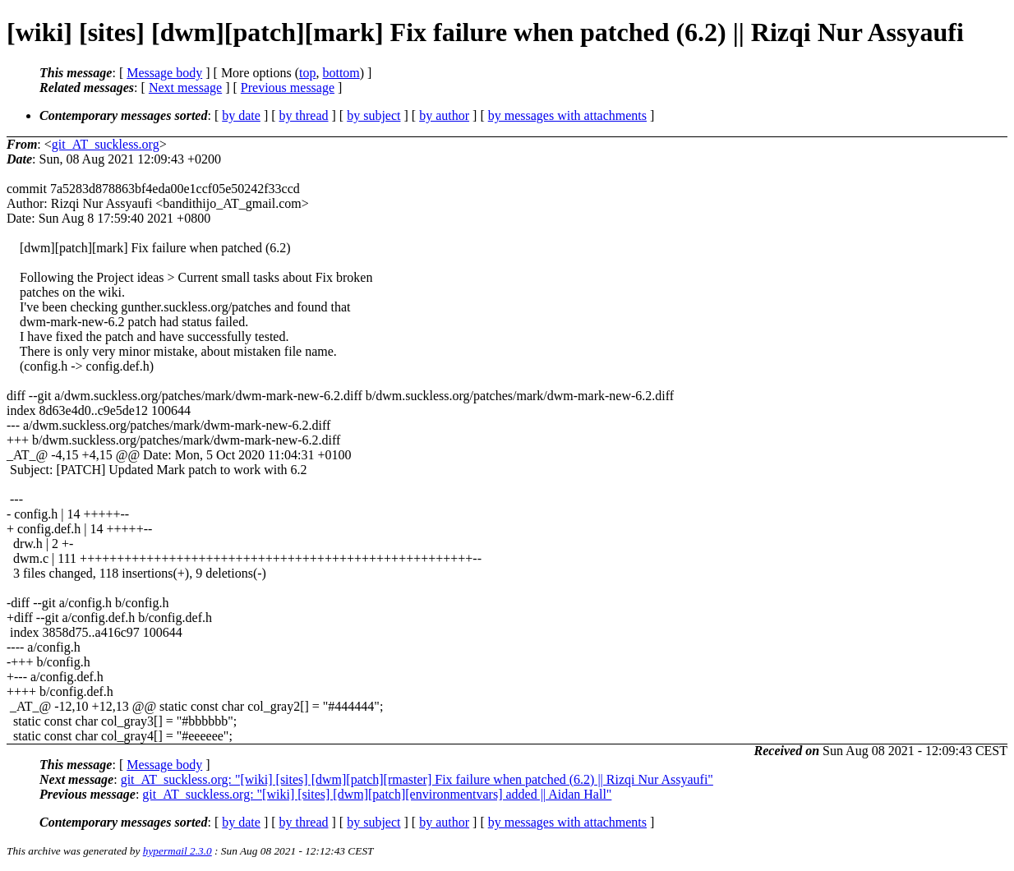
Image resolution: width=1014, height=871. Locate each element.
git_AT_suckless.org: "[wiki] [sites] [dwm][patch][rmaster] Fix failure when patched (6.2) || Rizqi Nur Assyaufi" (417, 779)
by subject (373, 115)
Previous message (287, 87)
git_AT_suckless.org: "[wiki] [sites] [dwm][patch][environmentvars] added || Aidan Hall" (376, 794)
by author (444, 115)
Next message (185, 87)
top (307, 73)
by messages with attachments (567, 115)
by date (241, 115)
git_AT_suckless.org (105, 144)
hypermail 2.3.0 (177, 851)
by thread (304, 115)
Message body (164, 73)
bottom (340, 73)
